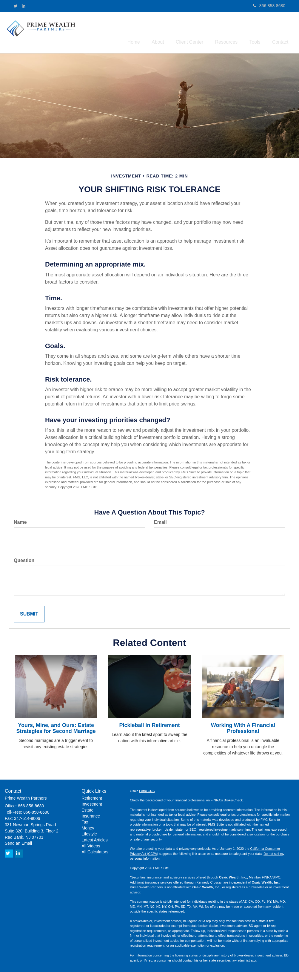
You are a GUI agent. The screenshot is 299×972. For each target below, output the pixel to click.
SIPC (276, 876)
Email (160, 520)
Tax (85, 820)
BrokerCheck (233, 799)
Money (88, 826)
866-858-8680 (269, 5)
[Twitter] (16, 6)
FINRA (267, 876)
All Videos (91, 844)
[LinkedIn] (23, 6)
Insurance (91, 814)
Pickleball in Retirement (149, 724)
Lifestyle (89, 832)
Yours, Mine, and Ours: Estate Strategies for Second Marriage (56, 727)
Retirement (92, 797)
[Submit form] (29, 613)
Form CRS (147, 789)
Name (20, 520)
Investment (92, 802)
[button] (170, 31)
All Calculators (95, 850)
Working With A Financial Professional (243, 727)
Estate (88, 808)
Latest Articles (95, 838)
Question (24, 559)
